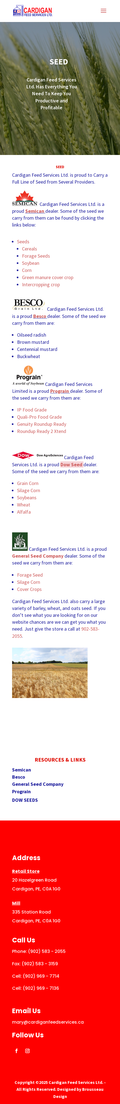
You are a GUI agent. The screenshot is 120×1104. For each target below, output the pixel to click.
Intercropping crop (41, 284)
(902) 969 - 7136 (41, 988)
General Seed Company (37, 556)
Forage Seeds (36, 256)
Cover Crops (29, 589)
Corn (27, 270)
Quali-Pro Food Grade (39, 417)
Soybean (30, 263)
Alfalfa (24, 512)
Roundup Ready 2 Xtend (41, 431)
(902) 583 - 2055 (47, 951)
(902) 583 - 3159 (40, 964)
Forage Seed (30, 575)
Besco (39, 316)
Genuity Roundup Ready (41, 424)
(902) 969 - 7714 (41, 976)
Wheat (23, 504)
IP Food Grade (32, 410)
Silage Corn (28, 490)
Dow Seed (71, 464)
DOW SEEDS (25, 800)
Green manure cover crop (47, 277)
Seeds (23, 241)
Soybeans (27, 497)
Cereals (29, 249)
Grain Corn (27, 483)
